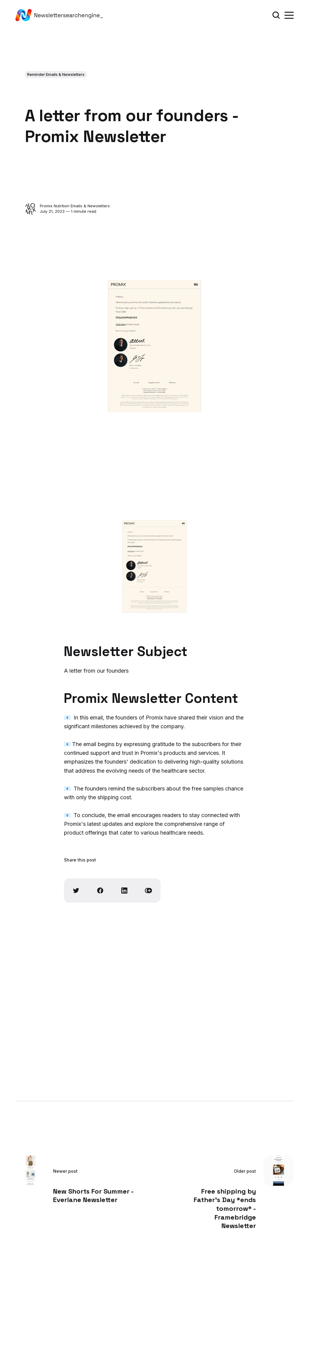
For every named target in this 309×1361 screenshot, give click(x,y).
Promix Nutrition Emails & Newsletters (75, 205)
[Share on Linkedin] (124, 890)
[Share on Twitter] (76, 890)
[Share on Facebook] (100, 890)
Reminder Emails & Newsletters (55, 74)
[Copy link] (148, 890)
